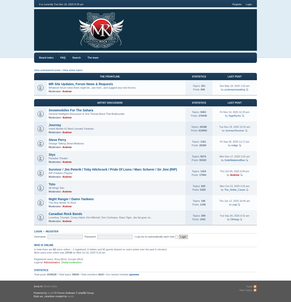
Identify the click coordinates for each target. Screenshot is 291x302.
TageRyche (234, 115)
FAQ (63, 57)
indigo (234, 145)
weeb (70, 296)
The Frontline (110, 76)
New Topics (245, 290)
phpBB (51, 293)
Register (237, 4)
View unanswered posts (47, 70)
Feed (249, 286)
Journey (55, 125)
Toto (52, 184)
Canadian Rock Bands (65, 214)
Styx (52, 154)
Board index (46, 57)
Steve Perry (57, 140)
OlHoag (235, 219)
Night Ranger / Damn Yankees (71, 199)
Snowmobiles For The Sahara (71, 110)
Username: (40, 236)
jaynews (134, 274)
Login (249, 4)
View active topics (73, 70)
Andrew (67, 91)
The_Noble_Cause (234, 189)
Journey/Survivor (234, 130)
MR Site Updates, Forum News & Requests (81, 84)
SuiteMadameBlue (234, 160)
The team (93, 57)
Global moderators (71, 262)
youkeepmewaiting (234, 89)
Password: (90, 236)
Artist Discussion (110, 102)
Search (76, 57)
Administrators (52, 262)
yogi (234, 204)
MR (59, 27)
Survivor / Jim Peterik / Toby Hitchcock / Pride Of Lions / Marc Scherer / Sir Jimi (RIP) (113, 169)
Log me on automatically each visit (157, 236)
